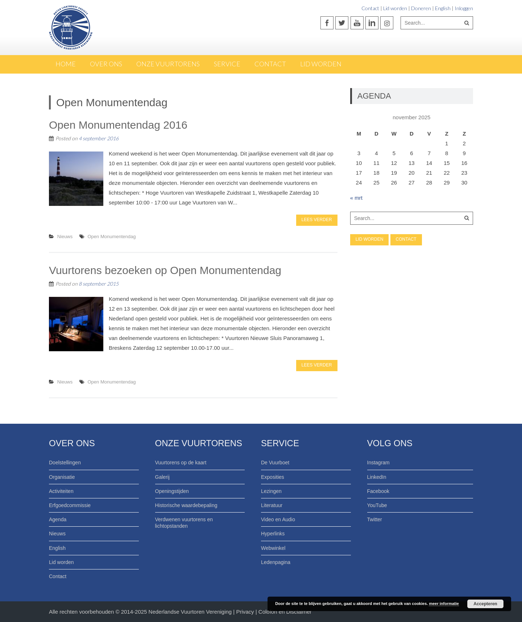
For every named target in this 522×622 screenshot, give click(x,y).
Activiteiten (61, 491)
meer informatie (444, 603)
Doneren (421, 8)
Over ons (106, 64)
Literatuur (271, 505)
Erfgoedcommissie (70, 505)
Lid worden (395, 8)
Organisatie (62, 477)
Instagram (378, 462)
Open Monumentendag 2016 (118, 125)
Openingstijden (172, 491)
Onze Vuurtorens (168, 64)
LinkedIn (376, 477)
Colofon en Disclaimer (285, 612)
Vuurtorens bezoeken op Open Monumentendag (165, 270)
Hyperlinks (273, 533)
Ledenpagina (275, 562)
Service (227, 64)
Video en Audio (278, 519)
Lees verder (317, 219)
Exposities (272, 477)
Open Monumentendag (112, 236)
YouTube (377, 505)
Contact (370, 8)
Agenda (57, 519)
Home (65, 64)
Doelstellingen (65, 462)
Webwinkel (273, 548)
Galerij (162, 477)
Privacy (245, 612)
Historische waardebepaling (186, 505)
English (443, 8)
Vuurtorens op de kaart (181, 462)
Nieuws (65, 236)
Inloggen (464, 8)
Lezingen (271, 491)
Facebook (378, 491)
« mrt (356, 198)
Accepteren (485, 603)
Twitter (374, 519)
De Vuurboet (275, 462)
